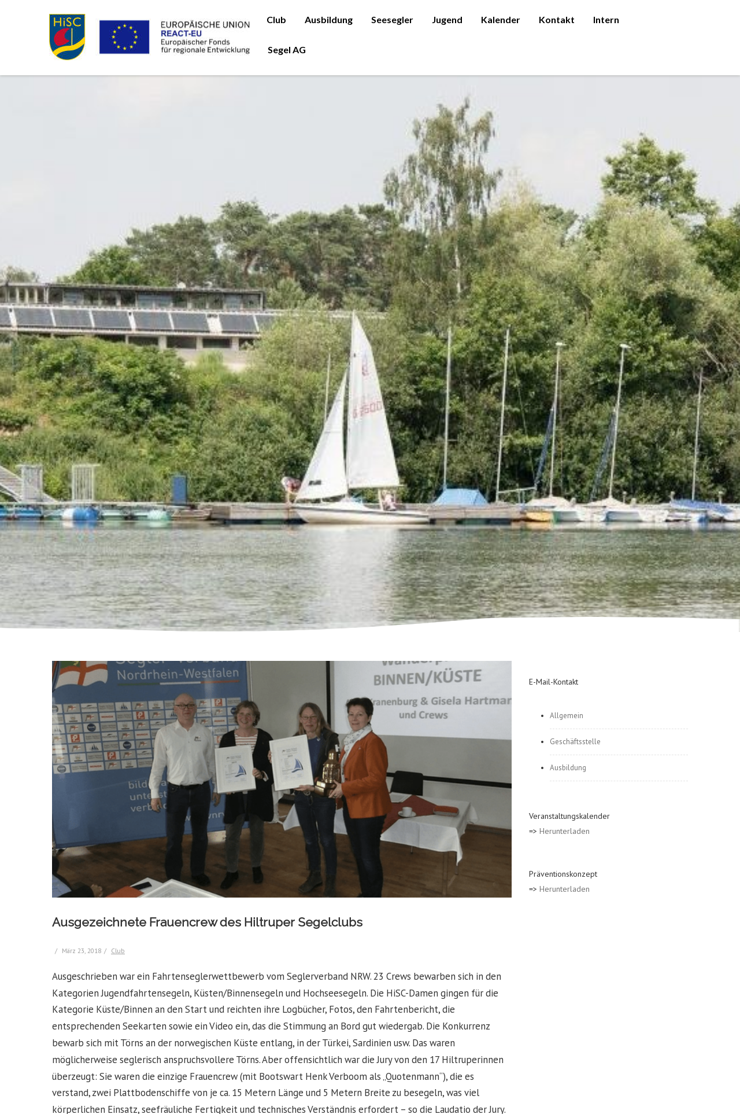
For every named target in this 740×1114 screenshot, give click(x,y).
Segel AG (287, 49)
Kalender (500, 19)
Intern (606, 19)
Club (276, 19)
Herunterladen (564, 831)
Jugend (447, 19)
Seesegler (392, 19)
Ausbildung (329, 19)
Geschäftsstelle (575, 742)
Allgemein (566, 715)
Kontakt (557, 19)
